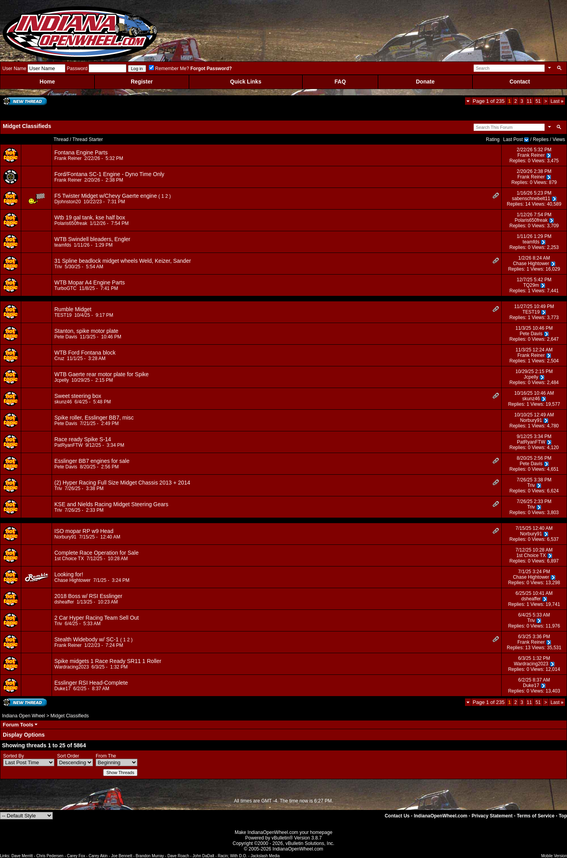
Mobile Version (554, 856)
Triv (58, 266)
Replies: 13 (518, 647)
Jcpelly (61, 380)
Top (563, 816)
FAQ (340, 81)
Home (47, 81)
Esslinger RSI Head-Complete (91, 683)
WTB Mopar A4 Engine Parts (89, 282)
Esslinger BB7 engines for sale (92, 461)
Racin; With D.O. (232, 856)
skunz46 (63, 402)
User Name (14, 68)
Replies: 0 (520, 160)
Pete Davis (65, 337)
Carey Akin (98, 856)
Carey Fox (76, 856)
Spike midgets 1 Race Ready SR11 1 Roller (107, 661)
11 (529, 101)
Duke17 (62, 688)
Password (77, 68)
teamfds (62, 245)
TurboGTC (65, 288)
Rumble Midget (72, 309)
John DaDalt (203, 856)
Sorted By (13, 756)
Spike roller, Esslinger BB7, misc (94, 417)
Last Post (513, 139)
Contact (520, 81)
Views (558, 139)
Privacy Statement (492, 816)
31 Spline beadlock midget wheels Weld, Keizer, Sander (122, 261)
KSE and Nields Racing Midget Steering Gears (111, 504)
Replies (540, 139)
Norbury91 (531, 420)
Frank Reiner (68, 158)
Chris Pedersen (49, 856)
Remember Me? (169, 68)
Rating (493, 139)
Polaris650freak (70, 223)
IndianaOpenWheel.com (440, 816)
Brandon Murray (150, 856)
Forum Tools (18, 725)
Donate (425, 81)
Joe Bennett (121, 856)
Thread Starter (87, 139)
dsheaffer (64, 602)
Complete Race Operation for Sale (96, 553)
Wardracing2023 (71, 667)
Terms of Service (535, 816)
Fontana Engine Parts (80, 152)
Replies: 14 (518, 204)
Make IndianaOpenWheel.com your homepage (283, 832)
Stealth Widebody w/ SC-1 (86, 639)
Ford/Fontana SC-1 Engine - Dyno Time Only (109, 174)
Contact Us (397, 816)
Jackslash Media (265, 856)
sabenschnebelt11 (531, 198)
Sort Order (68, 756)
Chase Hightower (531, 263)
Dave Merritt (22, 856)
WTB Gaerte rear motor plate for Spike (101, 374)
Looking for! (68, 574)
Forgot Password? (211, 68)
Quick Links (245, 81)
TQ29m (531, 285)
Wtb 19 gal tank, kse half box (89, 217)
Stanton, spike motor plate (86, 331)
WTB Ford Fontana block (85, 352)
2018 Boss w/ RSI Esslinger (88, 596)
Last (556, 101)
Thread (61, 139)
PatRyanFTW (68, 445)
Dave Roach (178, 856)
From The (106, 756)
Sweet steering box (77, 396)
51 (538, 101)
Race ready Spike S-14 (82, 439)
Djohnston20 (67, 201)
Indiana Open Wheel (23, 716)
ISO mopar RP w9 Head (83, 531)
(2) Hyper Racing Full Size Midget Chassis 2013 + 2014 (122, 482)
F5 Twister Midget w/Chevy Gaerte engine (105, 196)
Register (142, 81)
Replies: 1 (518, 269)
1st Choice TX (69, 558)
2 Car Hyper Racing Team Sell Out (96, 618)
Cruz (59, 358)
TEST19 (63, 315)
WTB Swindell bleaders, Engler (92, 239)
